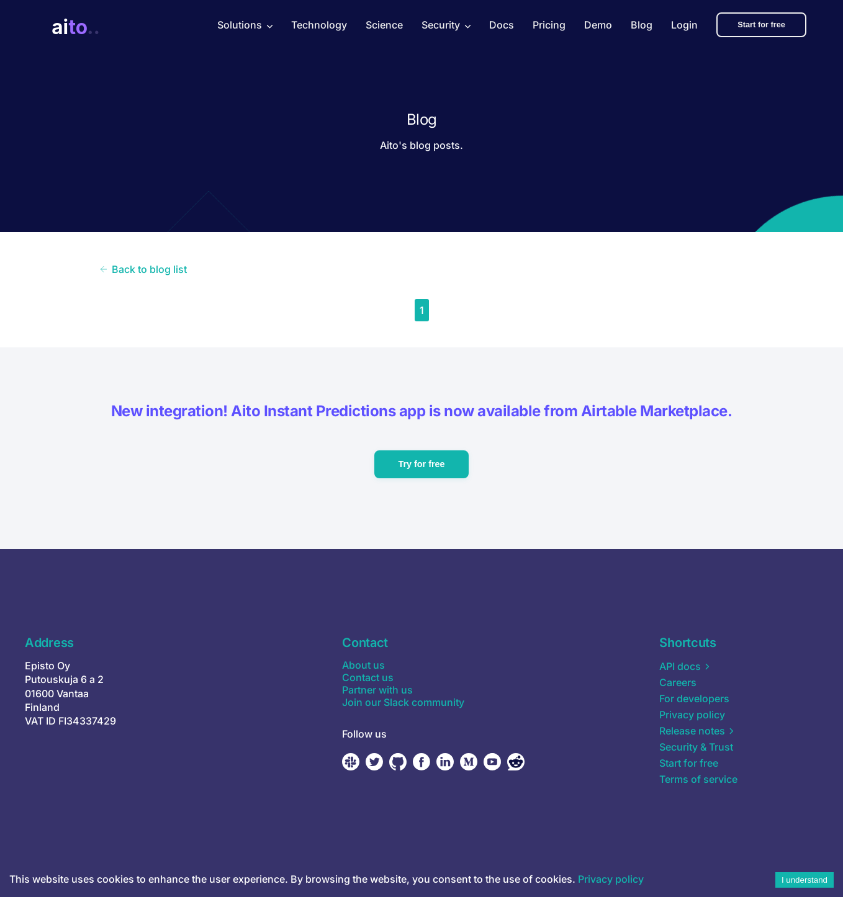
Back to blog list (143, 269)
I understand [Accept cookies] (804, 880)
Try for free (421, 464)
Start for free (774, 24)
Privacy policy (611, 879)
